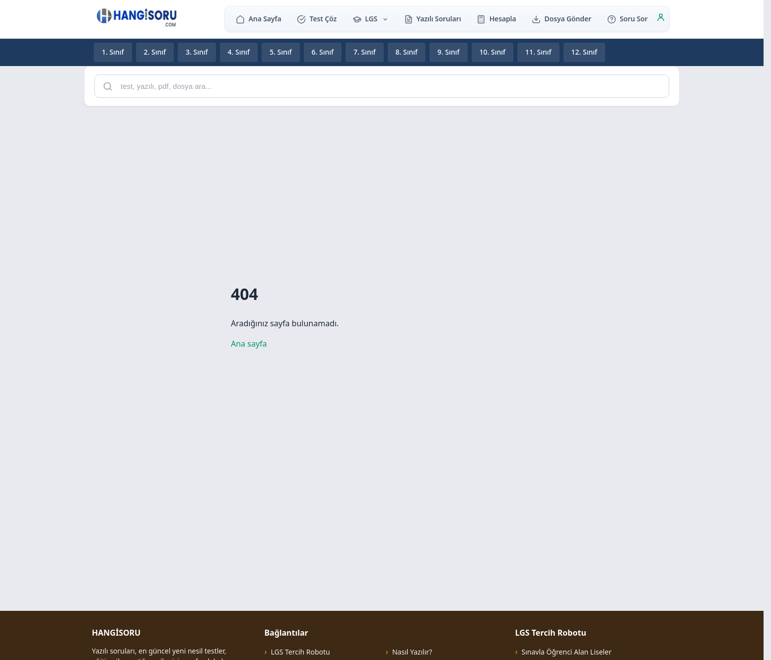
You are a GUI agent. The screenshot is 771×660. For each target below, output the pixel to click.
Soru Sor (627, 18)
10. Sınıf (493, 52)
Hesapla (496, 18)
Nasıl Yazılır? (412, 652)
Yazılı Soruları (432, 18)
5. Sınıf (281, 52)
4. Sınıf (239, 52)
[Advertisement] (382, 183)
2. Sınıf (155, 52)
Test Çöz (317, 18)
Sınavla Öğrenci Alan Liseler (567, 652)
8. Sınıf (407, 52)
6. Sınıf (323, 52)
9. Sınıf (448, 52)
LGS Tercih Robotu (300, 652)
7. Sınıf (364, 52)
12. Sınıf (584, 52)
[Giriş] (660, 18)
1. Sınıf (113, 52)
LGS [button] (370, 18)
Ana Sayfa (258, 18)
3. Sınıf (197, 52)
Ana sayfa (249, 343)
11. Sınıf (538, 52)
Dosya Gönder (561, 18)
